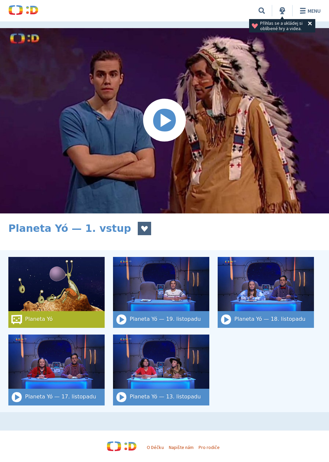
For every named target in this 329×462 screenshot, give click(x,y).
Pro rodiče (209, 447)
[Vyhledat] (262, 10)
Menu (309, 11)
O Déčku (155, 447)
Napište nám (181, 447)
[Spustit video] (164, 120)
